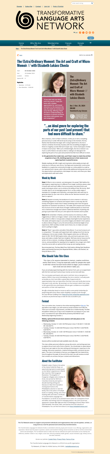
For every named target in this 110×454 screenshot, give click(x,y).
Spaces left (20, 78)
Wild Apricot (80, 452)
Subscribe (28, 6)
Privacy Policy (61, 439)
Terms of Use (70, 439)
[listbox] (86, 55)
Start (18, 71)
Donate (19, 6)
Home (17, 48)
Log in (90, 38)
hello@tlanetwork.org (72, 446)
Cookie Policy (52, 439)
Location (19, 76)
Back (20, 55)
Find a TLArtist (58, 6)
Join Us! (47, 6)
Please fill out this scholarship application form (75, 294)
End (18, 73)
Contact (38, 6)
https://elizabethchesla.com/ (79, 406)
